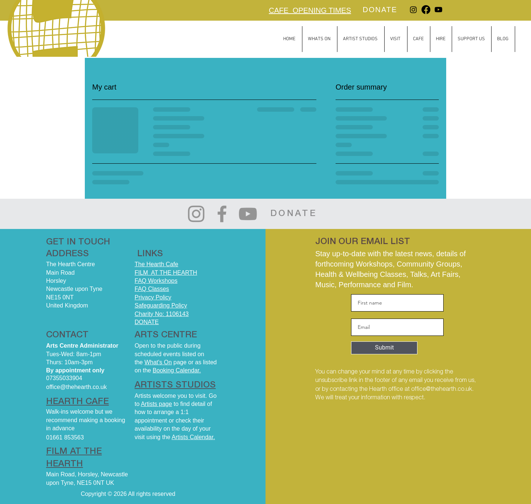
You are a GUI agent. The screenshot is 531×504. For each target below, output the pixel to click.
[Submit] (384, 347)
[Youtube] (438, 9)
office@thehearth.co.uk (441, 389)
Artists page (156, 404)
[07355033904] (87, 378)
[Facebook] (425, 9)
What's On (158, 362)
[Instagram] (413, 9)
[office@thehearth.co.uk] (87, 387)
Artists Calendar (193, 437)
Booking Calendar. (177, 370)
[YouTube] (248, 214)
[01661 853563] (87, 437)
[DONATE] (380, 9)
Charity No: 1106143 (162, 314)
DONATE (147, 322)
